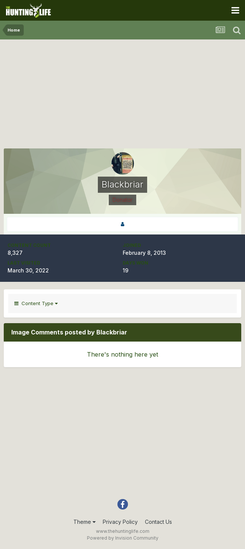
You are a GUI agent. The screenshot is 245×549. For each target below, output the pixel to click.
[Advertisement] (123, 95)
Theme (84, 522)
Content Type (36, 303)
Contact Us (158, 522)
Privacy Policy (120, 522)
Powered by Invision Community (122, 538)
